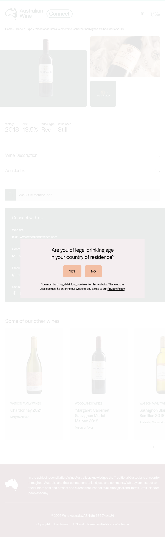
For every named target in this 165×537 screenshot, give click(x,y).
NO (93, 271)
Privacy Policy (116, 288)
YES (72, 271)
